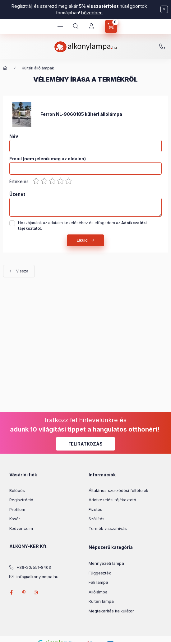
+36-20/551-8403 (162, 46)
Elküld (82, 240)
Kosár (14, 518)
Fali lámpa (98, 582)
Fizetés (95, 509)
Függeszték (100, 572)
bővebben (92, 12)
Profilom (17, 509)
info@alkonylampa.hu (37, 576)
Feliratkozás (85, 443)
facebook (11, 592)
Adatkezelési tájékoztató (112, 499)
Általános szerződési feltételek (118, 490)
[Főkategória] (5, 68)
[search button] (76, 26)
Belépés (17, 490)
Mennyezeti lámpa (106, 563)
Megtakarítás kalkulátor (111, 610)
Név (13, 136)
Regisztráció (21, 499)
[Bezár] (164, 9)
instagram (36, 592)
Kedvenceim (21, 528)
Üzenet (17, 194)
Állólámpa (98, 591)
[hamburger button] (60, 26)
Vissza (22, 271)
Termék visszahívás (108, 528)
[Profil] (91, 26)
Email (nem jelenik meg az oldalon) (47, 158)
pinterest (23, 592)
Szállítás (96, 518)
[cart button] (111, 26)
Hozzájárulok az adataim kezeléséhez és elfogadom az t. (82, 225)
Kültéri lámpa (101, 601)
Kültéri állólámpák (38, 68)
